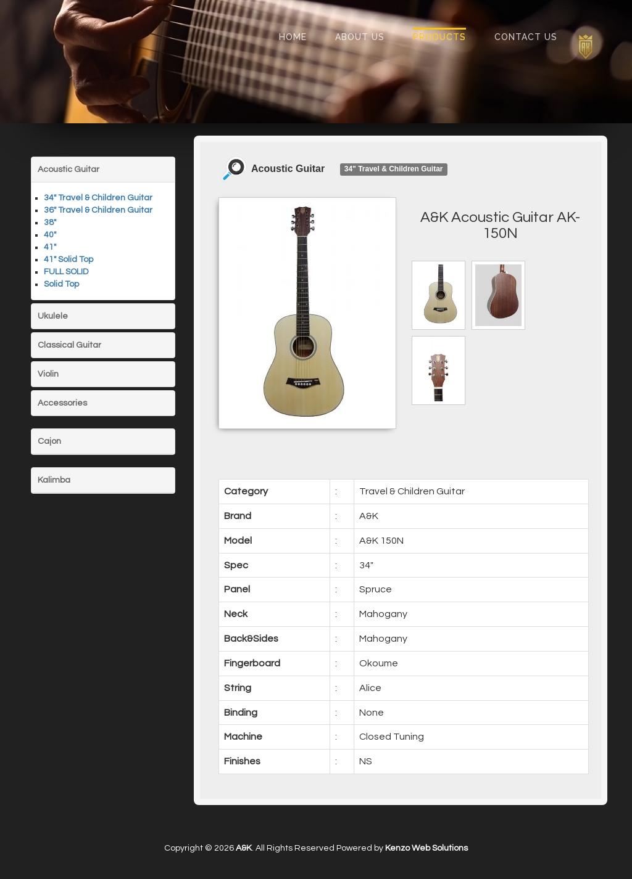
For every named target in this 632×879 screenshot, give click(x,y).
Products (439, 37)
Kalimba (54, 480)
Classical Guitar (69, 345)
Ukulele (53, 316)
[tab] (103, 169)
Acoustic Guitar (68, 169)
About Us (360, 37)
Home (293, 37)
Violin (48, 374)
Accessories (62, 403)
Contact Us (525, 37)
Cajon (49, 441)
